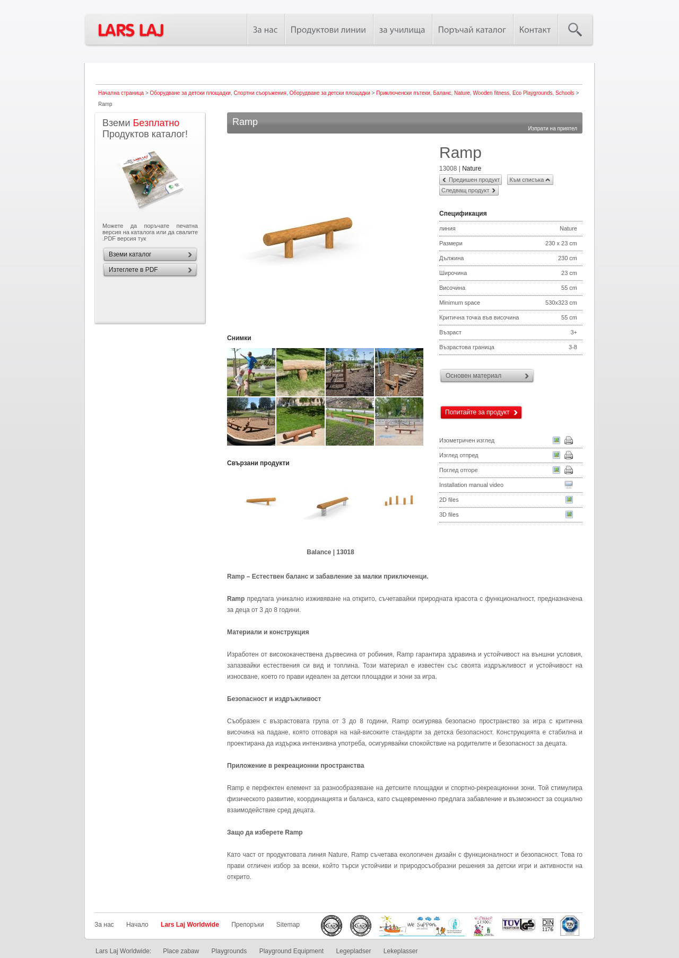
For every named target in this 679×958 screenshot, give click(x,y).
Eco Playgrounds (532, 93)
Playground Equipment (291, 951)
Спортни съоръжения (259, 93)
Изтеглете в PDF (133, 269)
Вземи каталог (130, 254)
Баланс (442, 93)
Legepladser (353, 951)
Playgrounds (229, 951)
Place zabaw (181, 951)
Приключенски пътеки (403, 93)
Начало (137, 924)
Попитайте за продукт (477, 412)
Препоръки (247, 924)
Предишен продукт (474, 179)
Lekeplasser (401, 951)
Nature (462, 93)
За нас (104, 924)
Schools (564, 93)
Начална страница (121, 93)
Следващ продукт (465, 190)
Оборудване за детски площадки (190, 93)
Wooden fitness (491, 93)
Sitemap (288, 924)
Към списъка (526, 179)
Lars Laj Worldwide (190, 924)
